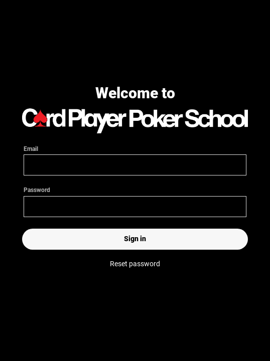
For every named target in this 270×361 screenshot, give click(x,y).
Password (135, 201)
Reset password (135, 263)
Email (135, 156)
